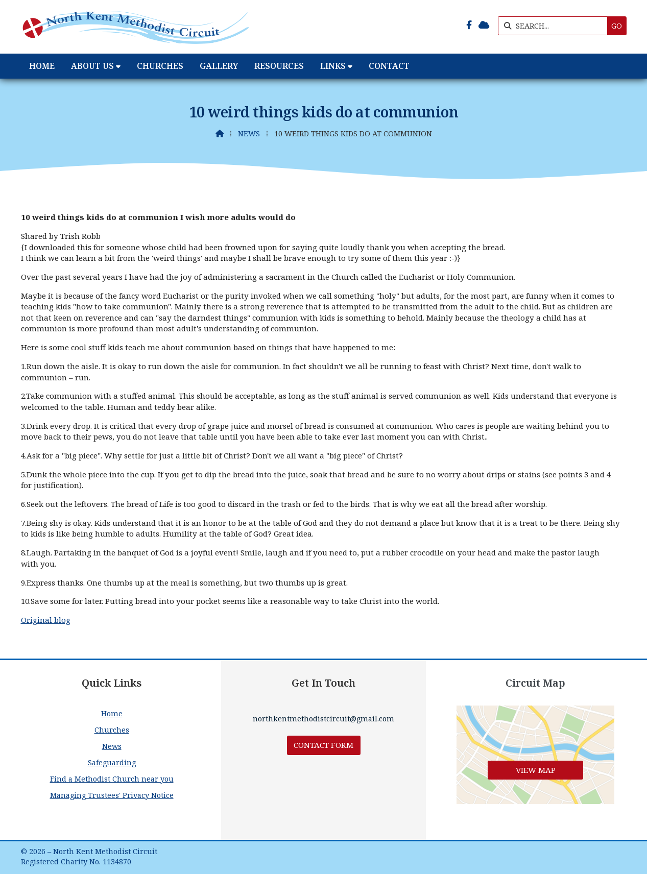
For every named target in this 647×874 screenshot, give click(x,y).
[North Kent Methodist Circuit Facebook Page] (469, 25)
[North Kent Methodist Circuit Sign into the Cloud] (483, 25)
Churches (111, 730)
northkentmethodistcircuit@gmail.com (323, 718)
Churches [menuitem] (160, 65)
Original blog (45, 620)
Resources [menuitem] (279, 65)
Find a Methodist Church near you (112, 779)
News (249, 133)
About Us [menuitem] (92, 65)
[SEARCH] (555, 26)
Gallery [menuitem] (219, 65)
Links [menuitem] (333, 65)
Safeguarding (112, 762)
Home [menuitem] (42, 65)
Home (112, 713)
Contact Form (323, 745)
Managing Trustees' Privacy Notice (112, 795)
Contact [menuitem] (389, 65)
